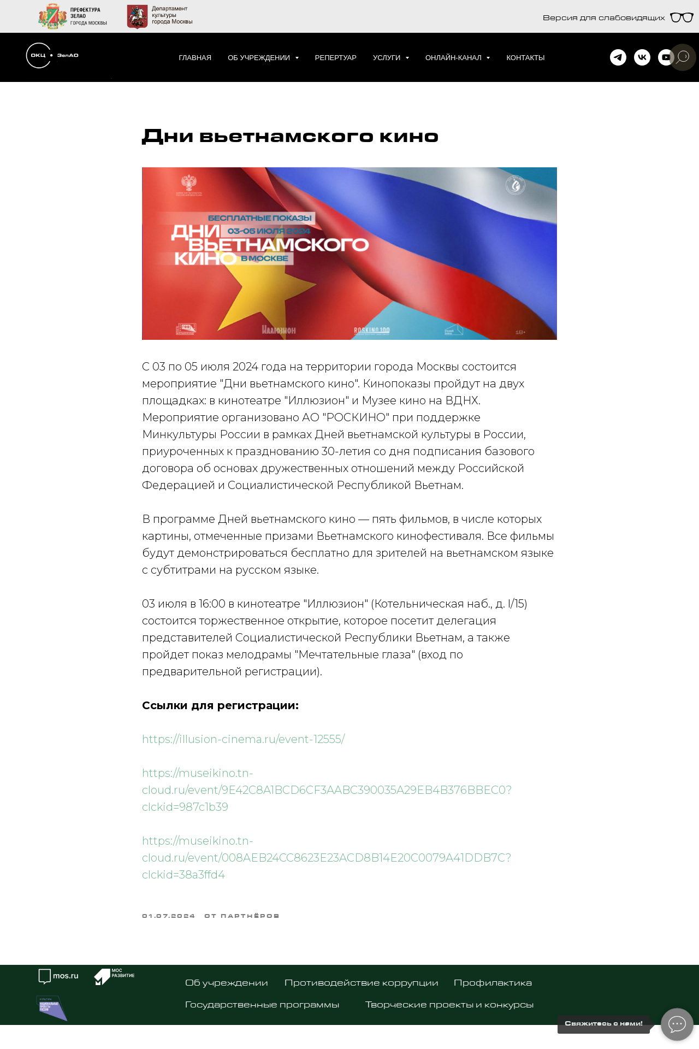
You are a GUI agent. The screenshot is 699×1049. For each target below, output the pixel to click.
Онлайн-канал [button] (454, 58)
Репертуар (336, 58)
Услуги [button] (387, 58)
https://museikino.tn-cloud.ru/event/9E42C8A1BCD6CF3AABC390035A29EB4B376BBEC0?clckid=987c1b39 (327, 797)
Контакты (525, 58)
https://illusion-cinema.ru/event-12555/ (243, 746)
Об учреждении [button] (260, 58)
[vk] (642, 57)
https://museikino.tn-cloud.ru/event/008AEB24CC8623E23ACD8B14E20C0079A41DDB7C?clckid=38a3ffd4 (327, 864)
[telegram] (618, 57)
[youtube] (666, 57)
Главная (195, 58)
